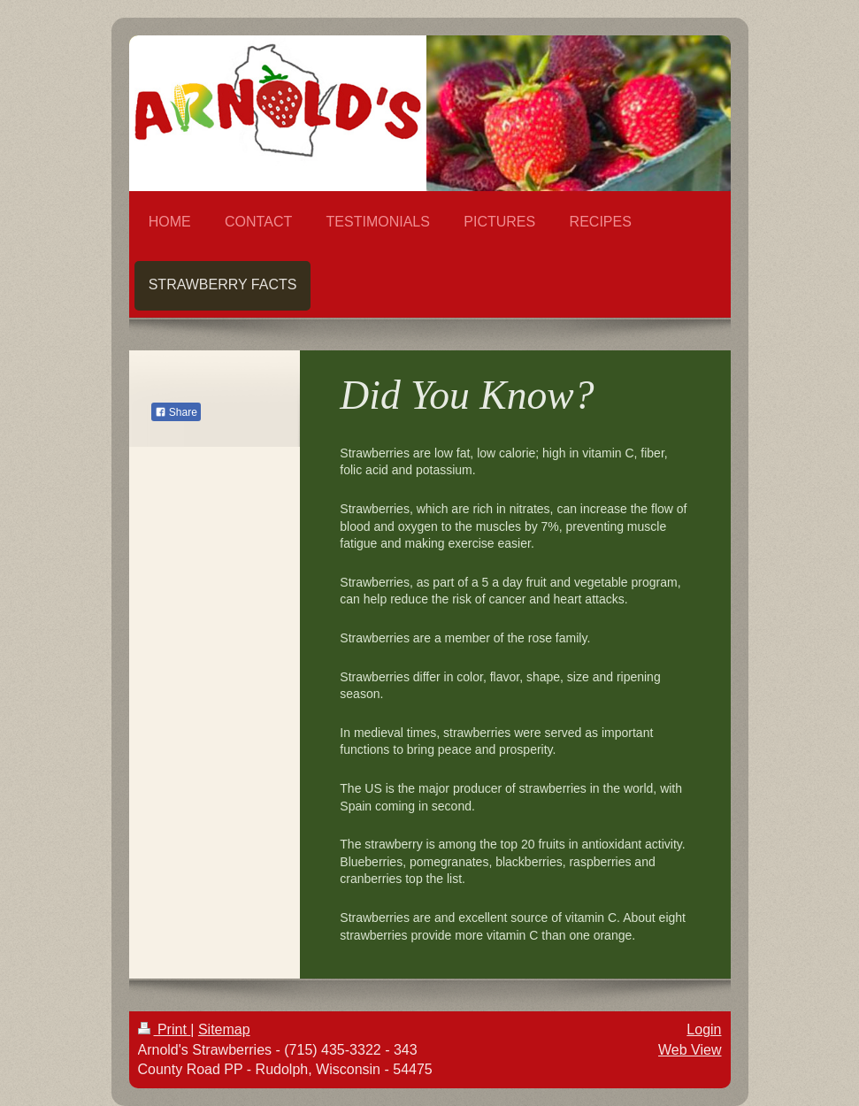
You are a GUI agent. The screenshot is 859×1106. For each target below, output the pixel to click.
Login (703, 1029)
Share (176, 412)
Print (164, 1029)
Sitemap (224, 1029)
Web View (689, 1049)
